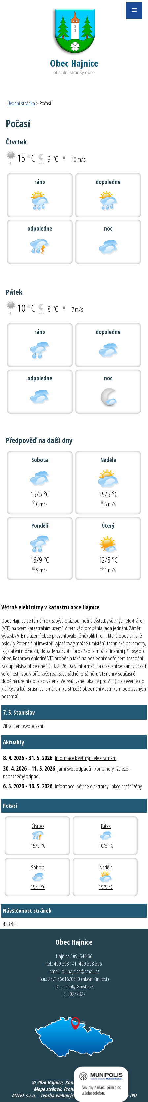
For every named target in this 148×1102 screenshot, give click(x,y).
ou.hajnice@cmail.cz (80, 971)
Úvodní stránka (21, 103)
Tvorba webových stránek (66, 1095)
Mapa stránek (47, 1089)
